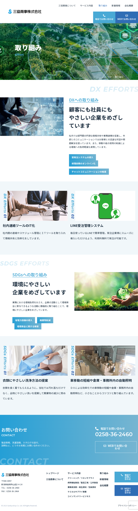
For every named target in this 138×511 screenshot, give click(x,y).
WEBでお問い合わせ (126, 19)
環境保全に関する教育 (29, 326)
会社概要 (129, 5)
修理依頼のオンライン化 (85, 163)
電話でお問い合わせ (104, 19)
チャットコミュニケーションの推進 (91, 171)
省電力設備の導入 (24, 320)
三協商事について (67, 5)
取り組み (103, 5)
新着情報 (116, 5)
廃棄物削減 (48, 320)
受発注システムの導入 (84, 157)
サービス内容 (86, 5)
